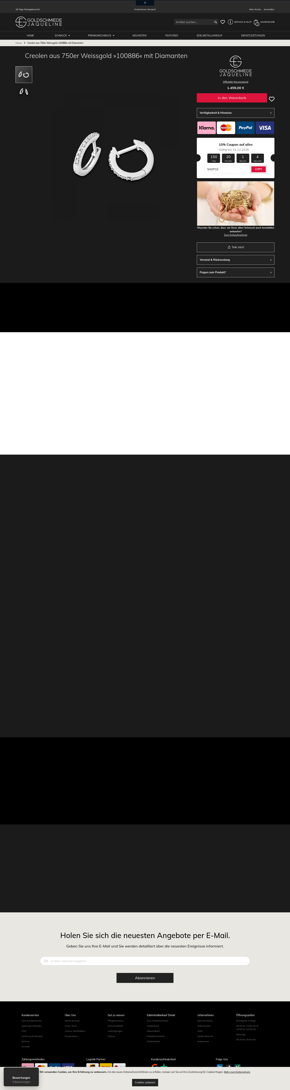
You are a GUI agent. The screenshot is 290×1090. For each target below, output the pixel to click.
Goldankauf (153, 1025)
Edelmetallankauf (209, 35)
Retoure (26, 1041)
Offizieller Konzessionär (236, 81)
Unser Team (71, 1025)
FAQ (24, 1031)
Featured (171, 35)
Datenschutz (204, 1025)
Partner (111, 1036)
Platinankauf (153, 1041)
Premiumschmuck (100, 35)
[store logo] (39, 22)
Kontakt (26, 1046)
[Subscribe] (145, 978)
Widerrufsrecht (205, 1036)
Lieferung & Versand (32, 1036)
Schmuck (61, 35)
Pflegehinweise (116, 1020)
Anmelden (269, 9)
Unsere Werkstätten (75, 1031)
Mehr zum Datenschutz (237, 1071)
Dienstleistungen (253, 35)
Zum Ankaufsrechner (235, 234)
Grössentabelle (115, 1025)
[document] (145, 1078)
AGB (200, 1031)
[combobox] (196, 22)
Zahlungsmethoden (32, 1025)
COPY (258, 169)
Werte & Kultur (72, 1020)
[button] (239, 22)
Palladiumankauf (155, 1036)
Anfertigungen (115, 1031)
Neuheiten (139, 35)
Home (19, 43)
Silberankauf (153, 1031)
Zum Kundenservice (32, 1020)
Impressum (203, 1041)
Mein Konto (255, 9)
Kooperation (71, 1036)
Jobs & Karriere (205, 1020)
